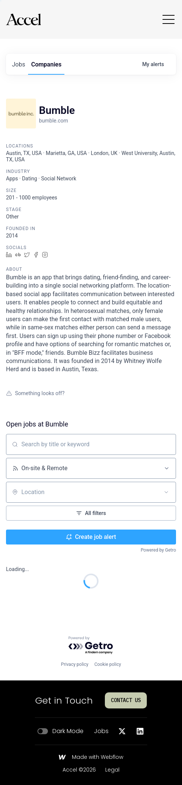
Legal (112, 770)
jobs (18, 64)
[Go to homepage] (23, 19)
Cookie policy (107, 664)
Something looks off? (35, 393)
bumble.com (53, 121)
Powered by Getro (158, 550)
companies (46, 64)
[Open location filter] (166, 492)
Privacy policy (74, 664)
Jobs (101, 731)
